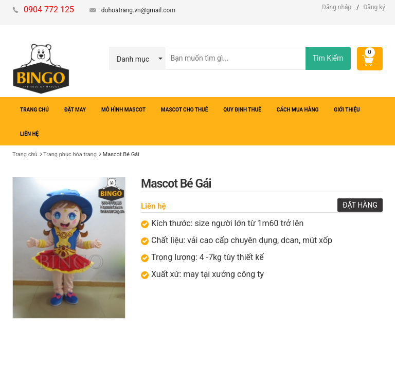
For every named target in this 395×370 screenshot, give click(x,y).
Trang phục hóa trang (70, 154)
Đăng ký (374, 7)
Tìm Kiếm (328, 58)
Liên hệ (153, 206)
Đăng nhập (336, 7)
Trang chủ (25, 154)
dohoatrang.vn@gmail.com (138, 10)
